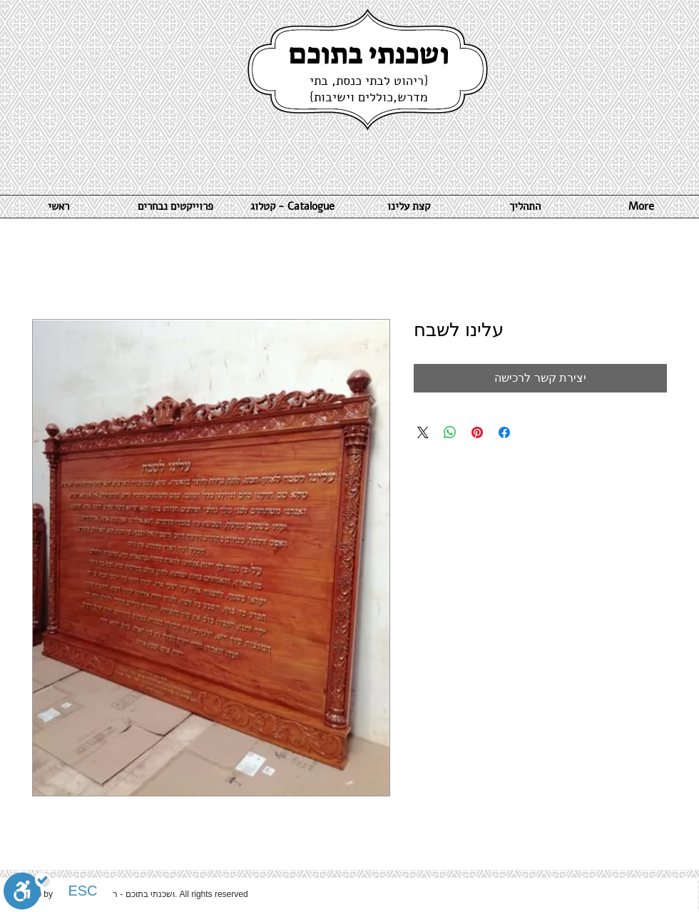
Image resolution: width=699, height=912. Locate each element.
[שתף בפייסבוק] (504, 432)
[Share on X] (423, 432)
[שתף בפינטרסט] (477, 432)
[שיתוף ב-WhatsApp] (450, 432)
